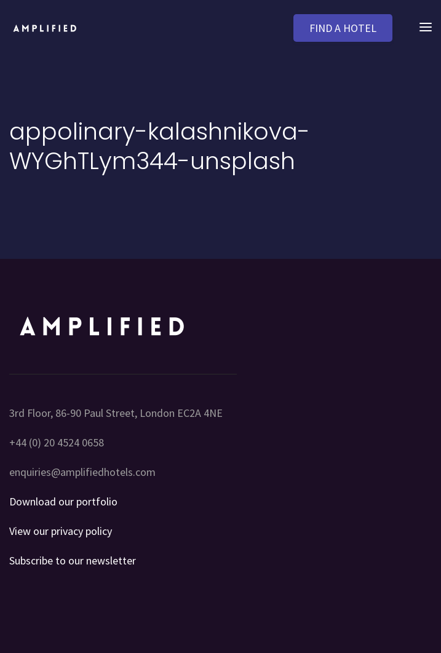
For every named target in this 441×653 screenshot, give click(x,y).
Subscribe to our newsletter (72, 560)
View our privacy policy (60, 531)
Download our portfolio (63, 501)
